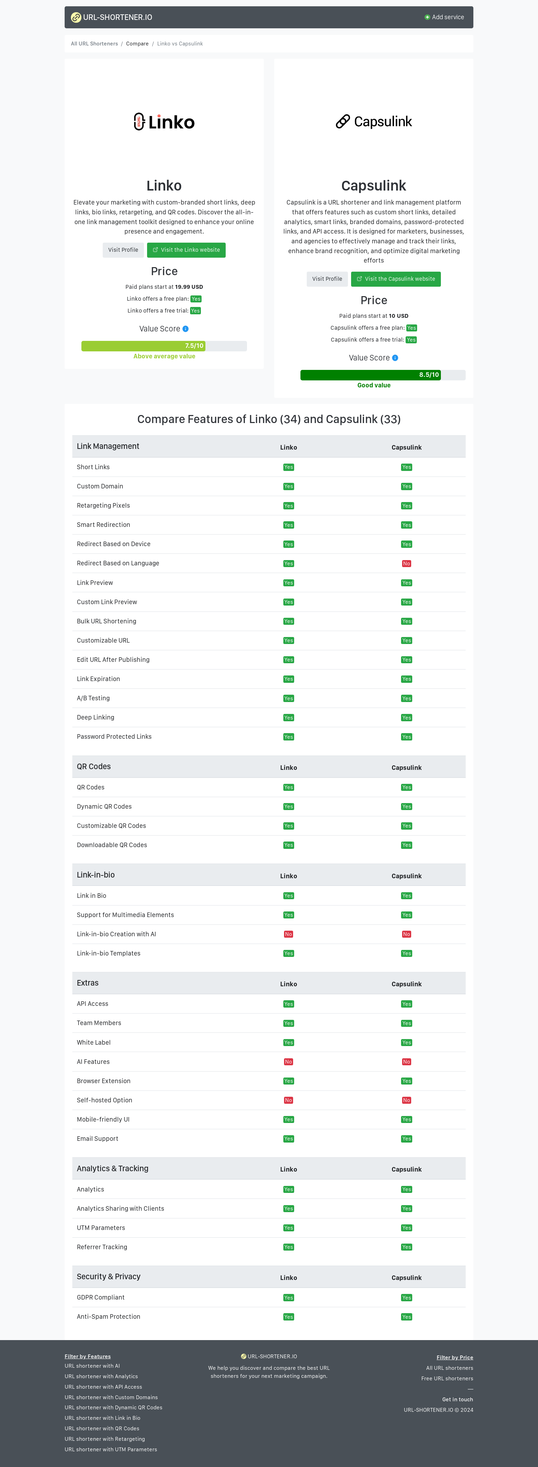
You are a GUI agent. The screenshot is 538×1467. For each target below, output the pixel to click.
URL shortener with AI (92, 1365)
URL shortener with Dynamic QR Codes (113, 1407)
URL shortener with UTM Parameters (111, 1449)
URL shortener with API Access (103, 1386)
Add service (444, 17)
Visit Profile (123, 249)
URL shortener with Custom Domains (111, 1397)
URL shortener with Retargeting (105, 1439)
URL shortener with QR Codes (102, 1428)
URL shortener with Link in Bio (102, 1418)
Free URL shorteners (447, 1378)
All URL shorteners (449, 1368)
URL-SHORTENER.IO (111, 17)
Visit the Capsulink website (396, 278)
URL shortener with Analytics (101, 1376)
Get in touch (457, 1399)
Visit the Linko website (186, 249)
